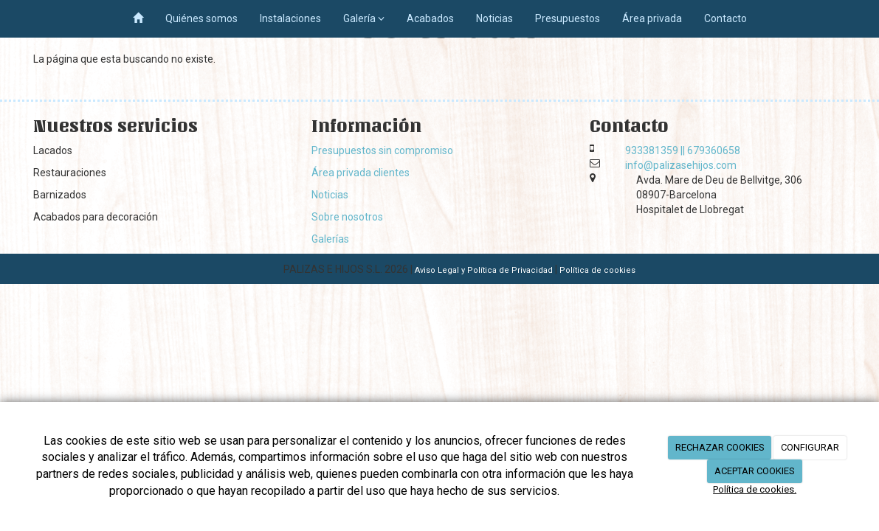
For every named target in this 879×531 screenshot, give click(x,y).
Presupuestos (567, 18)
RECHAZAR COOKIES (720, 447)
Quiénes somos (201, 18)
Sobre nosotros (347, 217)
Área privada (652, 18)
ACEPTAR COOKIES (754, 470)
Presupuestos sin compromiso (382, 150)
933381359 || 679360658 (682, 150)
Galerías (330, 239)
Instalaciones (290, 18)
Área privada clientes (360, 172)
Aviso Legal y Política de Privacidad (484, 270)
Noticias (494, 18)
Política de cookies (597, 270)
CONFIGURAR (810, 447)
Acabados (430, 18)
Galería (364, 18)
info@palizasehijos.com (681, 165)
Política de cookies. (754, 489)
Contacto (725, 18)
